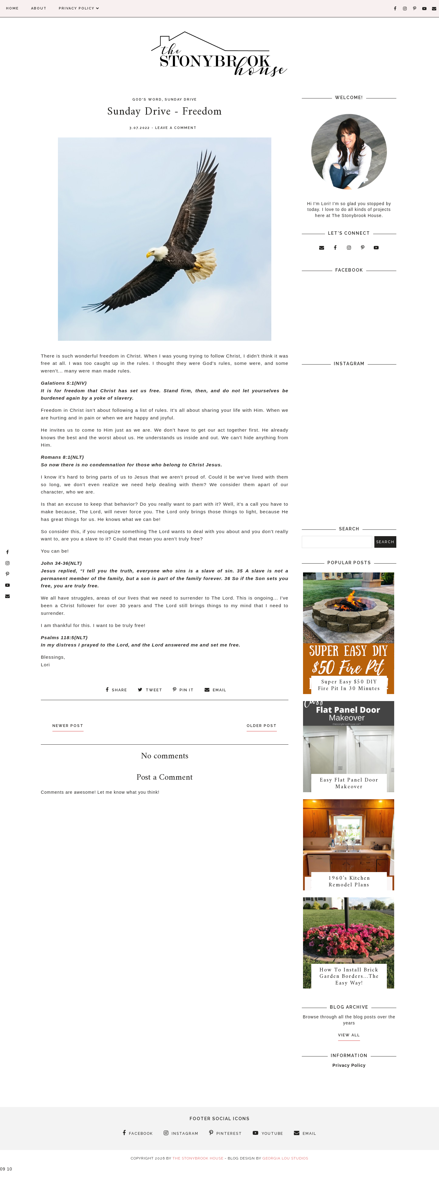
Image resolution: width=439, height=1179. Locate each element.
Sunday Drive (181, 100)
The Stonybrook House (198, 1166)
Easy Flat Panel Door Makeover (349, 788)
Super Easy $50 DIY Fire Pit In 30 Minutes (349, 688)
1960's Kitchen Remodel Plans (349, 887)
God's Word (147, 100)
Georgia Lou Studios (285, 1166)
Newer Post (71, 725)
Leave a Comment (176, 128)
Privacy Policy (79, 8)
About (39, 8)
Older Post (259, 725)
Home (12, 8)
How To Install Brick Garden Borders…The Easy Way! (349, 984)
